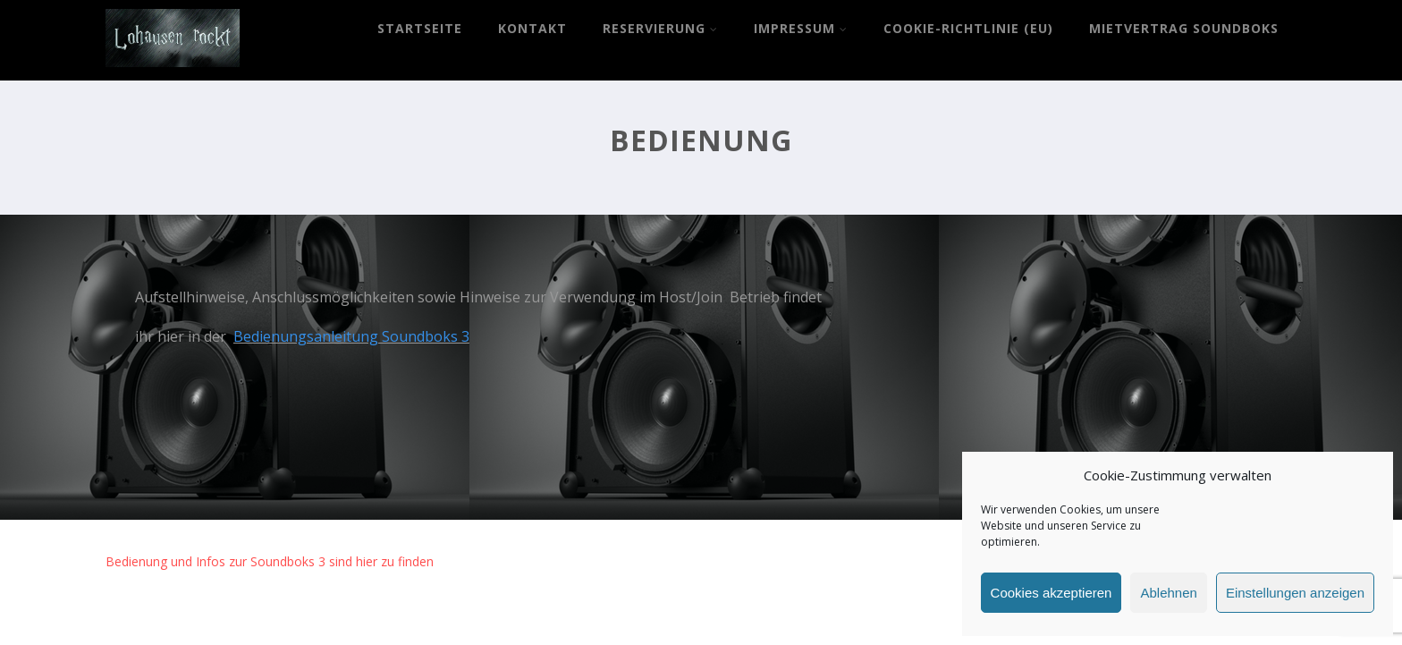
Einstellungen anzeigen (1295, 592)
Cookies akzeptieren (1051, 592)
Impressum (801, 28)
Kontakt (532, 28)
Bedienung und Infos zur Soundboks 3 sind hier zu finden (270, 561)
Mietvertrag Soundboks (1184, 28)
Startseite (419, 28)
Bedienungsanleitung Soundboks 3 (351, 336)
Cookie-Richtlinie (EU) (968, 28)
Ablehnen (1168, 592)
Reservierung (660, 28)
